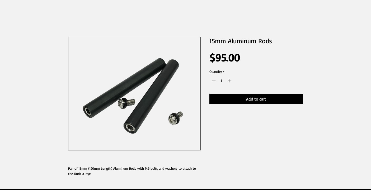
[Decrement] (213, 80)
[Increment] (230, 80)
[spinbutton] (221, 80)
